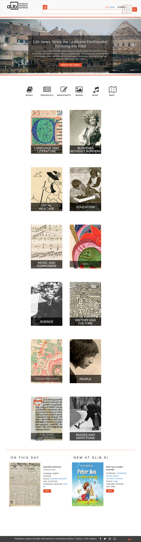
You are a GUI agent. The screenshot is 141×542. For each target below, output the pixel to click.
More (47, 491)
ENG (112, 7)
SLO (107, 7)
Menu (121, 7)
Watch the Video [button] (70, 65)
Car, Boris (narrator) (114, 478)
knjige (115, 481)
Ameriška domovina (58, 479)
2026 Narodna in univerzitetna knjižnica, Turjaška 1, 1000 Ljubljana (69, 539)
